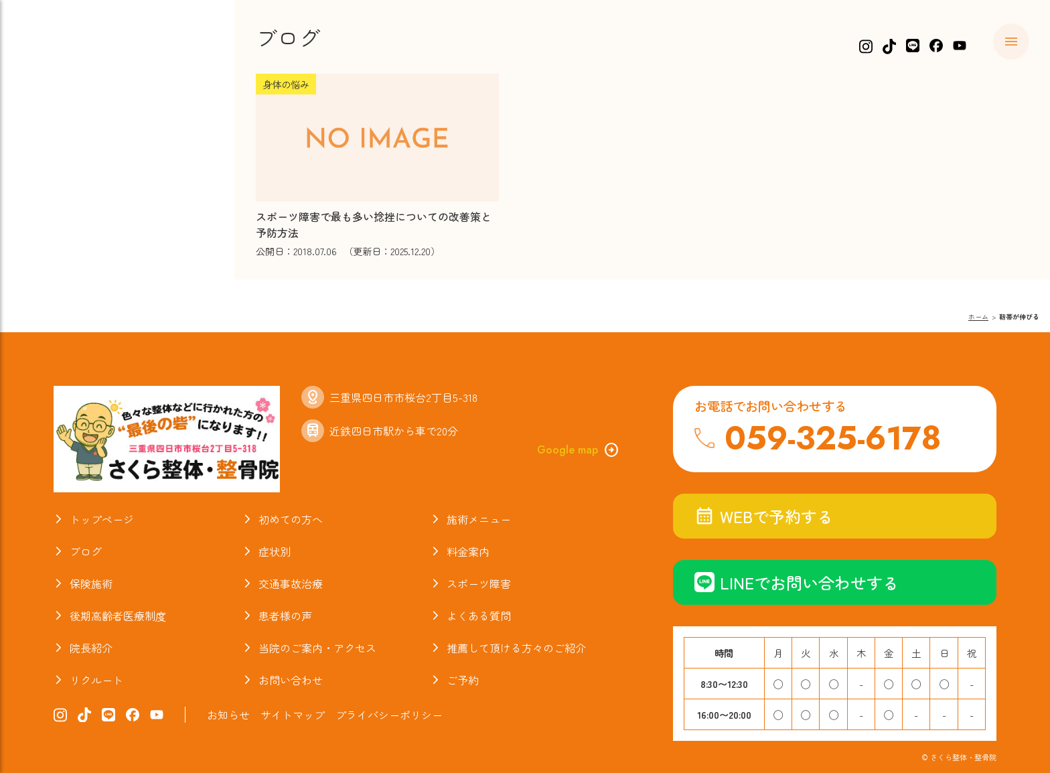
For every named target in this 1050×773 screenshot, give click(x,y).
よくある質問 (479, 616)
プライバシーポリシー (389, 715)
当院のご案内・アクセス (317, 648)
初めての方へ (290, 519)
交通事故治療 (290, 583)
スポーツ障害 (479, 583)
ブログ (86, 551)
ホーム (978, 316)
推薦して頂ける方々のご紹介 (516, 648)
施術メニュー (479, 519)
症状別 (274, 551)
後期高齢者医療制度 (118, 616)
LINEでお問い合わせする (796, 582)
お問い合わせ (290, 680)
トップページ (102, 519)
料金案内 (468, 551)
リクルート (96, 680)
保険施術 (91, 583)
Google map (578, 450)
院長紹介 (91, 648)
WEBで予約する (763, 516)
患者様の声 (285, 616)
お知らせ (228, 715)
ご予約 (463, 680)
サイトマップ (292, 715)
